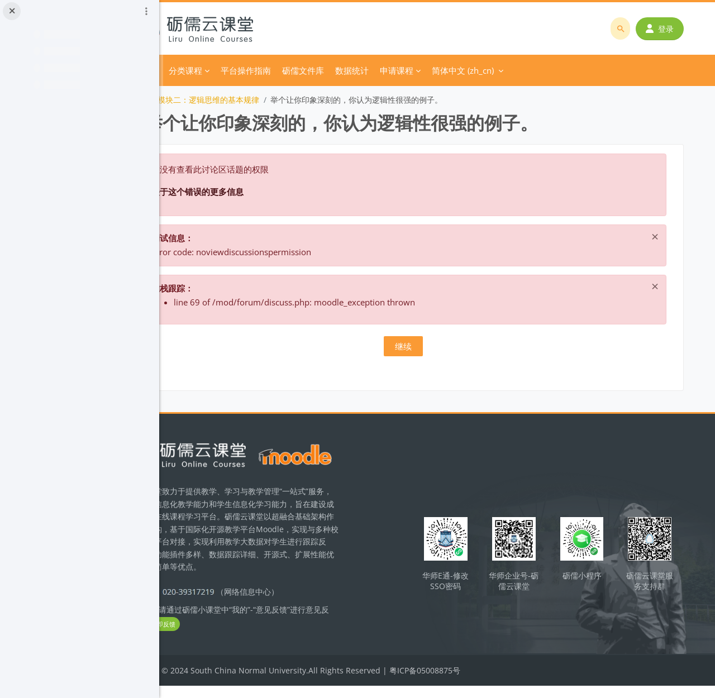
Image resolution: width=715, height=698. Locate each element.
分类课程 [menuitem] (249, 70)
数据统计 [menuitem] (416, 70)
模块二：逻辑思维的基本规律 (272, 99)
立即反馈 (247, 637)
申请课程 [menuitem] (461, 70)
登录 (663, 28)
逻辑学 (199, 99)
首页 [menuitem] (213, 70)
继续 (437, 346)
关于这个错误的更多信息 (262, 191)
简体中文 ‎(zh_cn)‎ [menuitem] (527, 70)
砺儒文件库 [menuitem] (367, 70)
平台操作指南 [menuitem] (310, 70)
